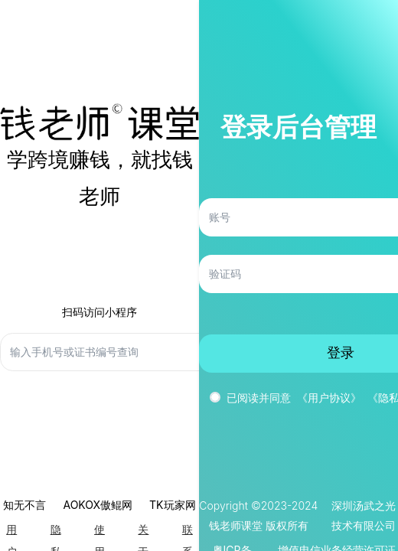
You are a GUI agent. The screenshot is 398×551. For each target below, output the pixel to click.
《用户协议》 (329, 397)
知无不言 (24, 504)
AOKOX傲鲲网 (97, 504)
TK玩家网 (172, 504)
